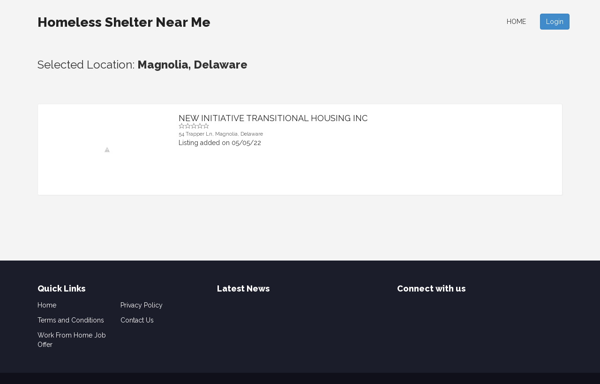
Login (554, 21)
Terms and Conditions (71, 320)
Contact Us (137, 320)
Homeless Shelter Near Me (124, 22)
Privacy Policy (141, 305)
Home (516, 21)
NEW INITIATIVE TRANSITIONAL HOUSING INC (273, 118)
